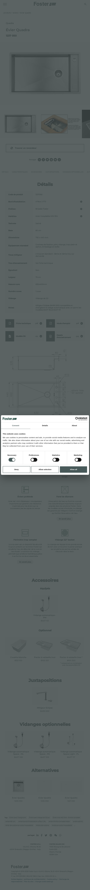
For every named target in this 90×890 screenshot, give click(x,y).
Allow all (73, 469)
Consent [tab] (15, 425)
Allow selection (45, 469)
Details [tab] (45, 425)
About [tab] (74, 425)
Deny (16, 469)
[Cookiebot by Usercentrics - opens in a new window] (77, 419)
